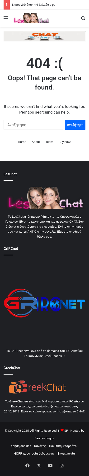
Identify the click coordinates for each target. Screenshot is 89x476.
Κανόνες (40, 446)
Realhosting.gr (44, 438)
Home (22, 142)
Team (49, 142)
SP (66, 430)
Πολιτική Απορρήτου (63, 446)
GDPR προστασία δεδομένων (34, 453)
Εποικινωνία (66, 453)
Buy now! (65, 142)
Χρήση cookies (21, 446)
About (36, 142)
